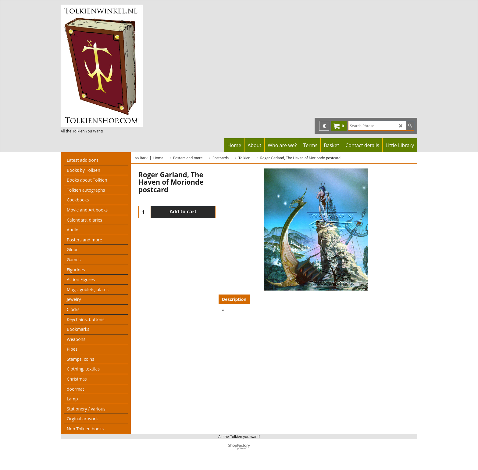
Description (234, 299)
